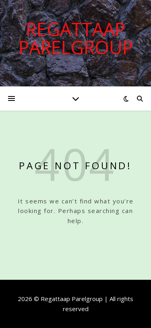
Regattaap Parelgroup (76, 38)
